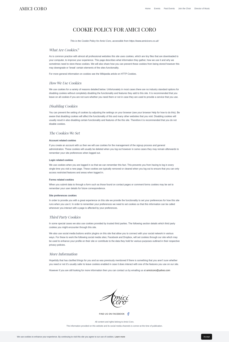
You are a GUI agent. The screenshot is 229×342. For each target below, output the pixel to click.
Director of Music (202, 8)
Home (148, 8)
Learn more (120, 337)
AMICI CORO (33, 8)
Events (157, 8)
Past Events (169, 8)
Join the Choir (184, 8)
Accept (206, 337)
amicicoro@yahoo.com (158, 270)
